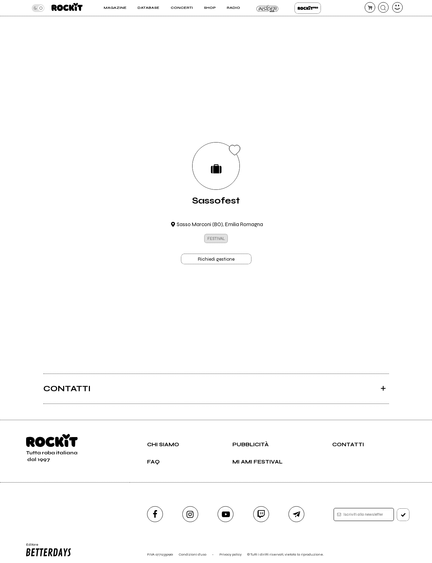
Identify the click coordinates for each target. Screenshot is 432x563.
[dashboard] (397, 7)
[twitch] (261, 514)
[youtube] (225, 514)
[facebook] (155, 514)
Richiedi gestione (216, 259)
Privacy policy (230, 554)
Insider (267, 8)
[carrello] (370, 7)
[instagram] (190, 514)
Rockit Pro (307, 8)
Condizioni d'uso (192, 554)
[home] (67, 8)
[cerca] (383, 7)
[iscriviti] (403, 514)
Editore (48, 550)
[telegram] (296, 514)
